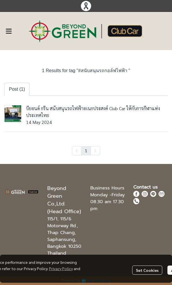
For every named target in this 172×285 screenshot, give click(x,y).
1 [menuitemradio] (86, 150)
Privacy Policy (61, 268)
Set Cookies (147, 270)
